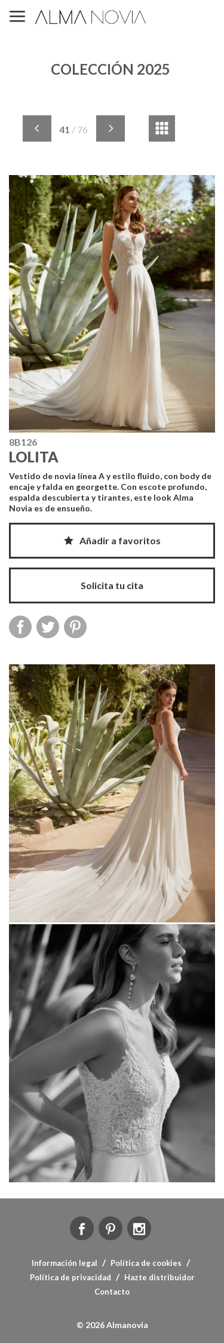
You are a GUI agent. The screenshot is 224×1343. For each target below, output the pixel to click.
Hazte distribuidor (159, 1277)
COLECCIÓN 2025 (110, 69)
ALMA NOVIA (91, 17)
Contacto (112, 1291)
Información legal (64, 1263)
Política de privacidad (70, 1277)
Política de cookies (146, 1263)
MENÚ (17, 17)
